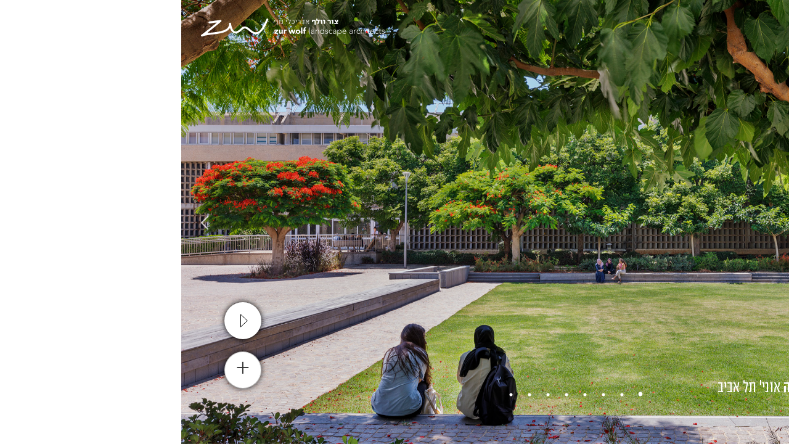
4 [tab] (404, 394)
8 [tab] (330, 394)
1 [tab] (459, 394)
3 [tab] (422, 394)
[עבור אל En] (700, 31)
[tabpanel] (394, 222)
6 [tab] (367, 394)
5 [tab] (385, 394)
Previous (767, 222)
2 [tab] (441, 394)
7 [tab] (348, 394)
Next (21, 222)
